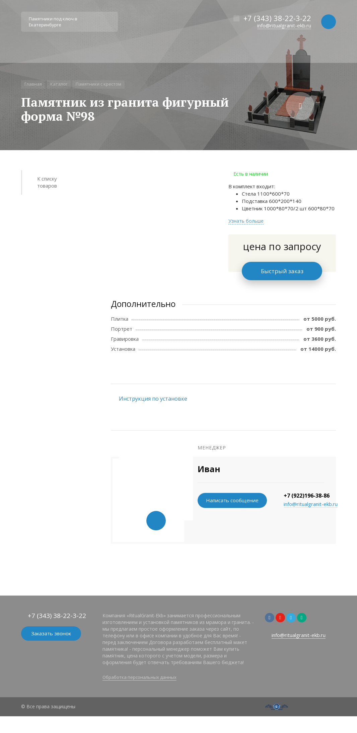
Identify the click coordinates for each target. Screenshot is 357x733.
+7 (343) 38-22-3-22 (277, 18)
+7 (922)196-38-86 (307, 495)
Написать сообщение (232, 500)
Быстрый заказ (282, 271)
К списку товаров (47, 182)
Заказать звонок (51, 633)
